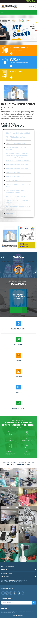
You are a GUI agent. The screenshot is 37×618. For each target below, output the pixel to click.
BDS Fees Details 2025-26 (15, 143)
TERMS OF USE (4, 581)
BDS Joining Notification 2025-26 (18, 133)
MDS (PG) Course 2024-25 (15, 197)
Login (31, 6)
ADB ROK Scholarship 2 (15, 176)
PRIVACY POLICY (13, 581)
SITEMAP (20, 581)
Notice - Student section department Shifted (15, 192)
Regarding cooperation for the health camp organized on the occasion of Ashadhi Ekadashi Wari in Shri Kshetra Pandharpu (17, 157)
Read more (26, 263)
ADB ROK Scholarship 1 (15, 172)
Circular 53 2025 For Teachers (17, 164)
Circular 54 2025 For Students (17, 168)
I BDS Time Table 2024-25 (15, 180)
